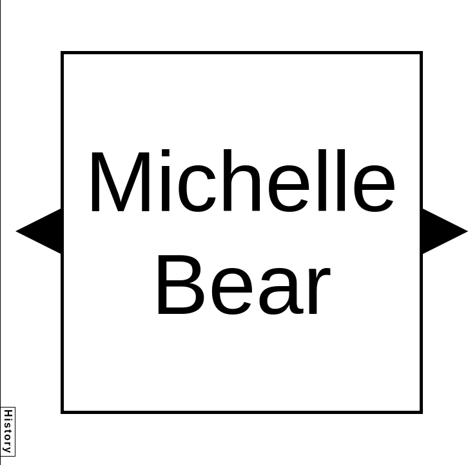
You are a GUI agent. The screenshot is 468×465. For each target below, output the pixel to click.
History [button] (8, 431)
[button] (38, 231)
